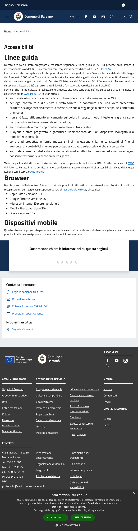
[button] (69, 525)
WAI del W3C (31, 94)
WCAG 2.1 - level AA (99, 69)
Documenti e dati (12, 431)
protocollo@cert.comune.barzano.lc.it (25, 486)
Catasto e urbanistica (48, 420)
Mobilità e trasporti (47, 433)
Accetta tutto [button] (55, 517)
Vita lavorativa (44, 402)
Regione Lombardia (16, 5)
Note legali (76, 476)
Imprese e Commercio (48, 408)
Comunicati (110, 395)
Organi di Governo (12, 389)
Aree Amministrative (14, 395)
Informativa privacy (81, 470)
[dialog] (69, 510)
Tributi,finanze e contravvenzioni (79, 408)
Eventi (107, 425)
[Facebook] (84, 16)
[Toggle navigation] (7, 16)
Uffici (5, 402)
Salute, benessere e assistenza (81, 425)
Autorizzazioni (78, 434)
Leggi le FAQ (43, 470)
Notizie (108, 389)
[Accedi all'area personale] (123, 5)
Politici (6, 414)
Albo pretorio (77, 464)
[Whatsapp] (110, 16)
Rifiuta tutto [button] (83, 517)
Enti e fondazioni (12, 408)
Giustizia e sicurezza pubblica (82, 397)
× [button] (134, 493)
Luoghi (108, 419)
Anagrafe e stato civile (49, 389)
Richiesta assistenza (48, 476)
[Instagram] (101, 16)
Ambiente (75, 417)
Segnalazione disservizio (50, 464)
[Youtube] (93, 16)
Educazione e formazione (84, 389)
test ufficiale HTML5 (74, 189)
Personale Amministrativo (11, 422)
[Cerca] (131, 16)
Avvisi (107, 402)
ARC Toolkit (37, 171)
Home (7, 31)
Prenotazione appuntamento (44, 455)
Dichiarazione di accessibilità (79, 484)
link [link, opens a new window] (102, 510)
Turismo (40, 426)
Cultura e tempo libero (49, 395)
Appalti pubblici (45, 414)
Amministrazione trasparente (80, 455)
